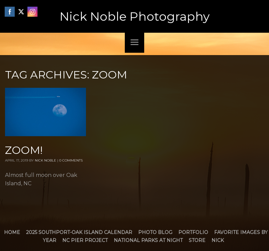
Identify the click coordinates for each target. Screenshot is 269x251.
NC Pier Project (85, 240)
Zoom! (23, 150)
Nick (217, 240)
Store (197, 240)
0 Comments (71, 160)
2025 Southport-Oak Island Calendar (79, 232)
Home (12, 232)
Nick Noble (45, 160)
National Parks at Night (148, 240)
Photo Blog (155, 232)
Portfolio (193, 232)
